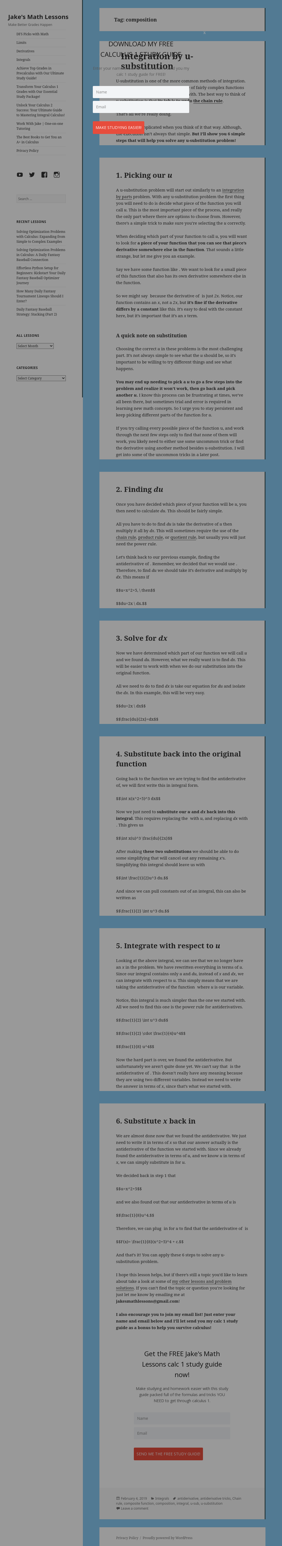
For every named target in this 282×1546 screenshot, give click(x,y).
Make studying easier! (121, 124)
